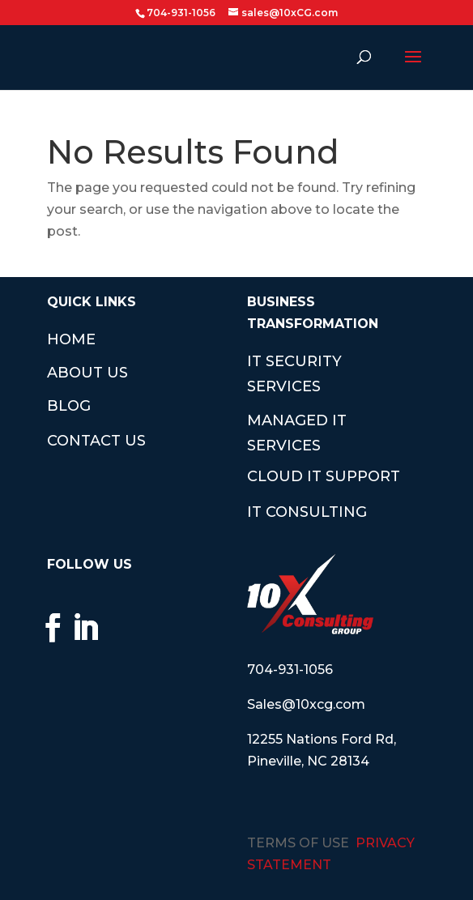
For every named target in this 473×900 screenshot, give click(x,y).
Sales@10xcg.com (306, 704)
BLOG (69, 406)
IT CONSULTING (307, 512)
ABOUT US (87, 373)
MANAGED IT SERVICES (297, 433)
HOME (71, 339)
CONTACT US (96, 441)
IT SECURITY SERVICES (294, 373)
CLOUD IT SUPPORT (323, 476)
